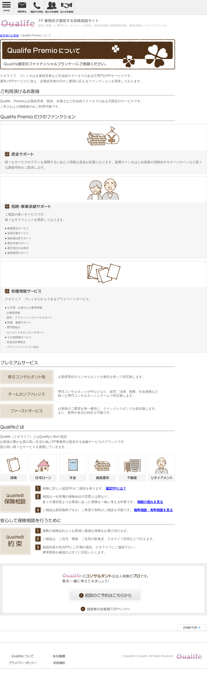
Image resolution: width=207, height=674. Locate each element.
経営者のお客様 (9, 35)
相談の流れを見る (150, 502)
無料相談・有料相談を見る (153, 510)
